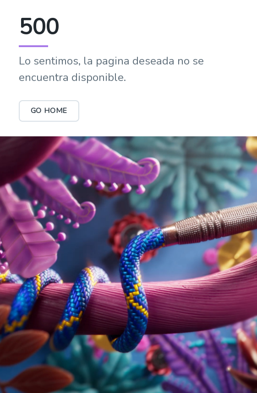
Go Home (49, 111)
